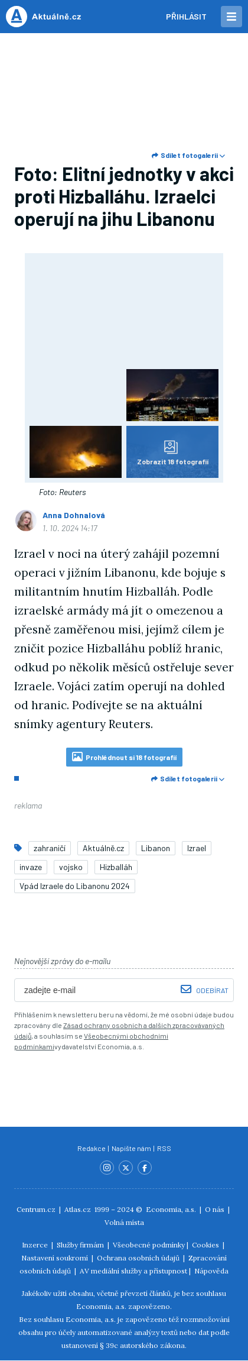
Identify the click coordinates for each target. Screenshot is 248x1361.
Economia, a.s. (171, 1209)
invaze (30, 867)
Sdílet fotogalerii (188, 155)
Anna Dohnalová (74, 515)
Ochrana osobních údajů (138, 1257)
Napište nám (132, 1148)
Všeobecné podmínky (149, 1244)
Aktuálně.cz (103, 848)
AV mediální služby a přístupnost (133, 1270)
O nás (214, 1209)
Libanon (155, 848)
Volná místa (124, 1222)
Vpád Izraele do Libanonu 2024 (74, 886)
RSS (164, 1148)
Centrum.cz (36, 1209)
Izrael (196, 848)
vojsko (71, 867)
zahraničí (50, 848)
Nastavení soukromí (54, 1257)
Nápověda (211, 1270)
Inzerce (35, 1244)
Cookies (205, 1244)
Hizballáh (116, 867)
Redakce (92, 1148)
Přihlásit (186, 16)
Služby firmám (80, 1244)
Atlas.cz (77, 1209)
